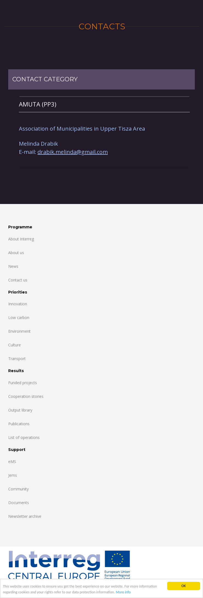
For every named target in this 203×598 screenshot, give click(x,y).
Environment (19, 331)
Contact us (17, 280)
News (13, 266)
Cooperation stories (26, 396)
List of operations (24, 437)
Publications (19, 423)
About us (16, 252)
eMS (12, 461)
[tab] (104, 104)
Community (18, 488)
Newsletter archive (24, 516)
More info (123, 592)
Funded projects (22, 382)
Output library (20, 410)
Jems (12, 475)
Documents (18, 502)
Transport (17, 358)
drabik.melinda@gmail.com (72, 152)
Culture (14, 344)
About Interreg (21, 239)
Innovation (17, 303)
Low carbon (18, 317)
